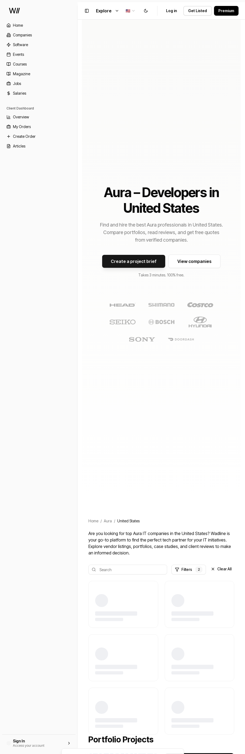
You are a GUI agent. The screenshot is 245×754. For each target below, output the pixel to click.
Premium (226, 10)
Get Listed (197, 10)
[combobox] (130, 11)
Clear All (221, 569)
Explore (107, 10)
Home (93, 521)
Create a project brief (134, 261)
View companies (194, 261)
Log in (171, 10)
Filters (188, 570)
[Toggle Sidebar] (77, 377)
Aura (108, 521)
